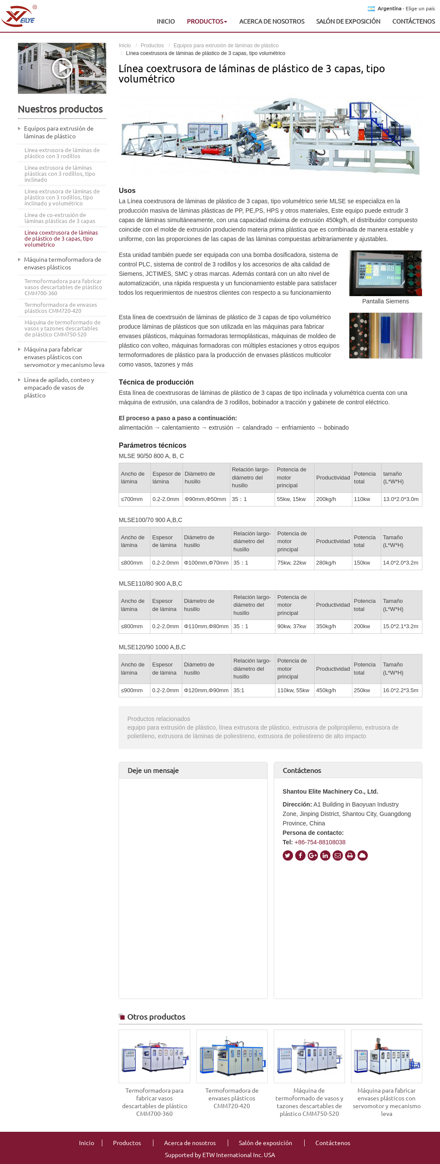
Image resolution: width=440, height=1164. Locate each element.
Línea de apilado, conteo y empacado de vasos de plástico (59, 387)
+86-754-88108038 (319, 842)
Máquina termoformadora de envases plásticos (62, 263)
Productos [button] (207, 21)
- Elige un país (406, 8)
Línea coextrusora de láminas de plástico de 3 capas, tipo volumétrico (61, 238)
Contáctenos (413, 21)
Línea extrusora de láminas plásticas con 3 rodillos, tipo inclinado (59, 174)
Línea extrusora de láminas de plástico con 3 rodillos (62, 153)
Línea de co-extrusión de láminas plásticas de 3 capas (59, 218)
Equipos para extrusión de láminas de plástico (226, 46)
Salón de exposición (348, 21)
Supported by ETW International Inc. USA (220, 1155)
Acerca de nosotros (271, 21)
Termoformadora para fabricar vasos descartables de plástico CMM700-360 (154, 1102)
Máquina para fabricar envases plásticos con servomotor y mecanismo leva (387, 1102)
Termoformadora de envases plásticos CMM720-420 (232, 1098)
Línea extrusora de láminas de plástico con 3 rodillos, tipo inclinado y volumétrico (62, 197)
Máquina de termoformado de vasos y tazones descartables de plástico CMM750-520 (309, 1102)
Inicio (166, 21)
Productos (152, 46)
